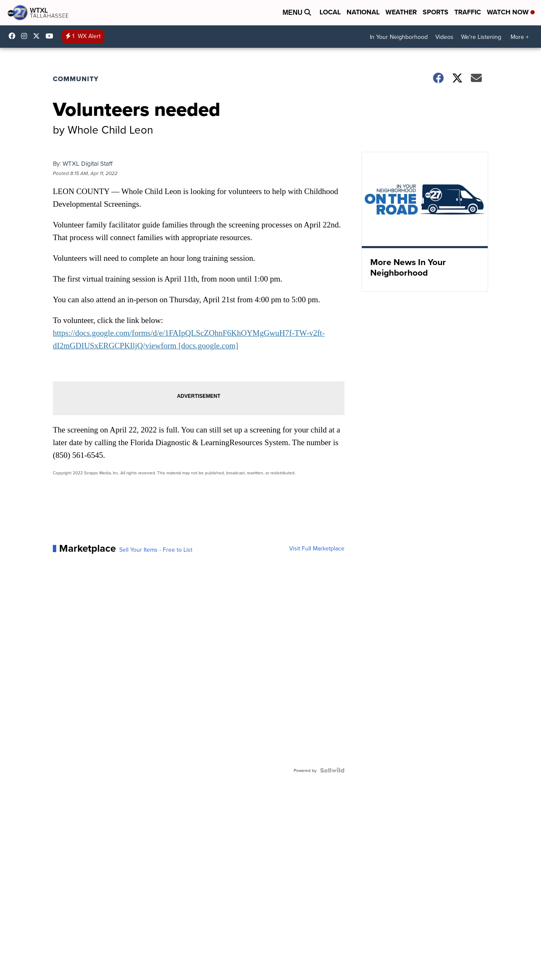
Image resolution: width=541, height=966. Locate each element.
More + (520, 37)
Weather (401, 12)
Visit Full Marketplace (316, 548)
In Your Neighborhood (399, 37)
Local (330, 12)
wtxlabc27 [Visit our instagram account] (26, 36)
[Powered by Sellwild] (332, 770)
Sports (435, 12)
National (363, 12)
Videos (444, 37)
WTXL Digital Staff (87, 163)
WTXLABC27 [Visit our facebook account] (13, 36)
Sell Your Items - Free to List (155, 550)
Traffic (467, 12)
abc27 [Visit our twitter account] (38, 36)
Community (75, 79)
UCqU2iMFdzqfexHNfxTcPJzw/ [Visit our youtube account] (51, 36)
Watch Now (511, 12)
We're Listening (481, 37)
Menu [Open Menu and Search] (296, 12)
